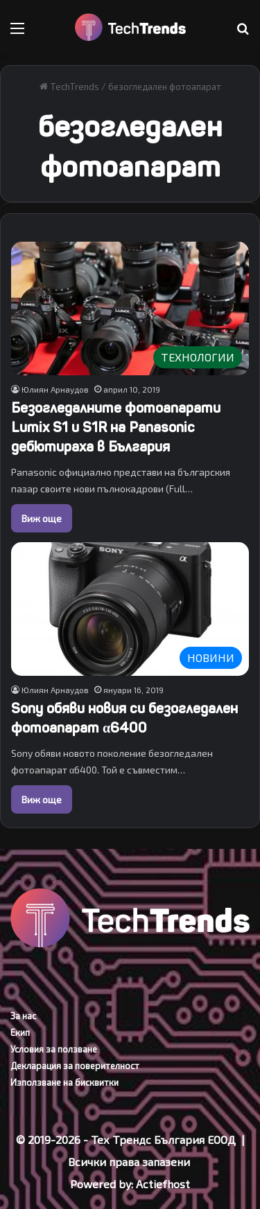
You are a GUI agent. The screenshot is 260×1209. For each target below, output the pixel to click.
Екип (20, 1032)
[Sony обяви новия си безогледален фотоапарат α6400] (130, 609)
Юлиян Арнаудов (55, 389)
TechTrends (69, 86)
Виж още (41, 518)
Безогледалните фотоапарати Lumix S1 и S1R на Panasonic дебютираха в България (115, 428)
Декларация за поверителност (74, 1065)
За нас (23, 1015)
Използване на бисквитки (64, 1082)
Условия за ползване (53, 1049)
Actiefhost (163, 1183)
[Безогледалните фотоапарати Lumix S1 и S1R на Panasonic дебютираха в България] (130, 308)
